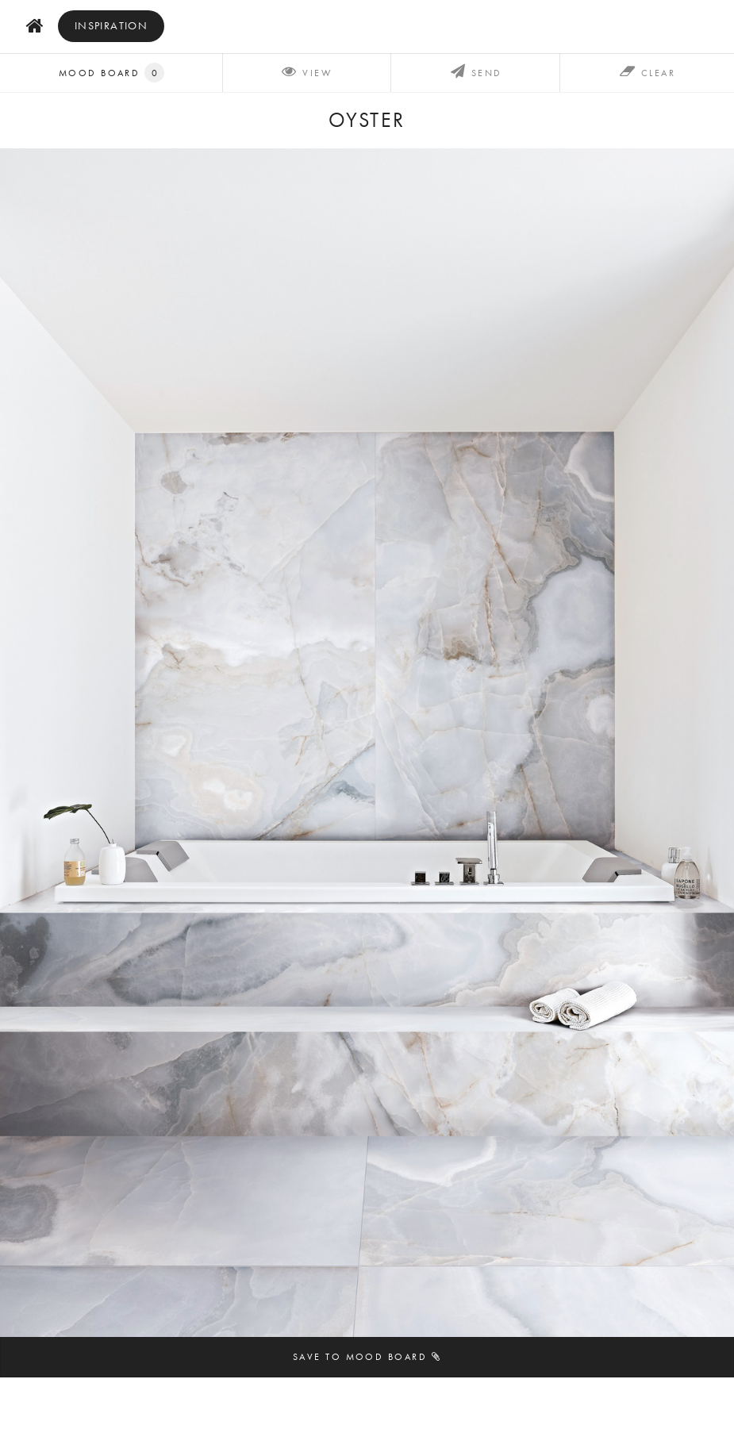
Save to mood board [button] (367, 1356)
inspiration (111, 26)
